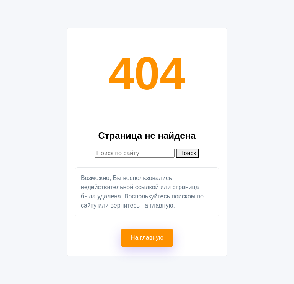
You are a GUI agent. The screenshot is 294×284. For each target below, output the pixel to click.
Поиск (187, 153)
